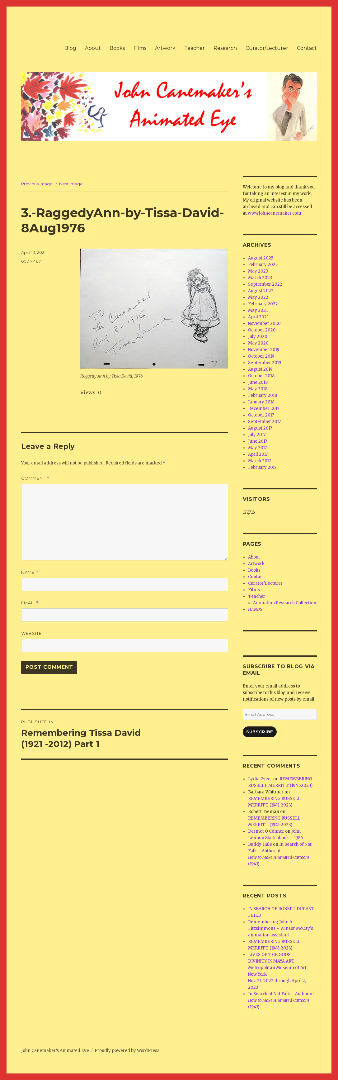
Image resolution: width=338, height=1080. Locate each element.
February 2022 (263, 304)
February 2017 (262, 467)
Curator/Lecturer (267, 48)
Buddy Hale (260, 844)
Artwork (165, 48)
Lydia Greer (260, 779)
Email (30, 603)
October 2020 (262, 330)
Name (30, 572)
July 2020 (257, 336)
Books (117, 48)
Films (140, 48)
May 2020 (258, 343)
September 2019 (264, 362)
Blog (70, 48)
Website (31, 633)
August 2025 (260, 258)
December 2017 (263, 408)
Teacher (194, 48)
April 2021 (258, 317)
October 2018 (261, 375)
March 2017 (259, 461)
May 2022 (258, 297)
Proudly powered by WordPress (127, 1050)
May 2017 (257, 447)
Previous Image (37, 183)
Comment (35, 478)
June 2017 (257, 441)
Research (225, 48)
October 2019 (261, 356)
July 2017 (256, 434)
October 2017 (261, 415)
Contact (307, 48)
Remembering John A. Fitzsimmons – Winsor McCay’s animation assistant (280, 928)
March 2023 (260, 277)
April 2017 (258, 454)
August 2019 (260, 369)
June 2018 (258, 382)
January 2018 (261, 402)
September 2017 (264, 421)
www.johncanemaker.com (274, 213)
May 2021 (258, 310)
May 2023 (258, 271)
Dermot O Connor (266, 831)
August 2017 (260, 428)
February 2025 (263, 264)
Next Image (71, 183)
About (93, 48)
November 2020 (264, 323)
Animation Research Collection (284, 603)
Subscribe (259, 731)
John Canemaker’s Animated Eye (55, 1050)
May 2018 (257, 389)
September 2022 (265, 284)
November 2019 (263, 349)
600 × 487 (31, 261)
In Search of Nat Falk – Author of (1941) (281, 1000)
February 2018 (262, 395)
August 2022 (261, 290)
